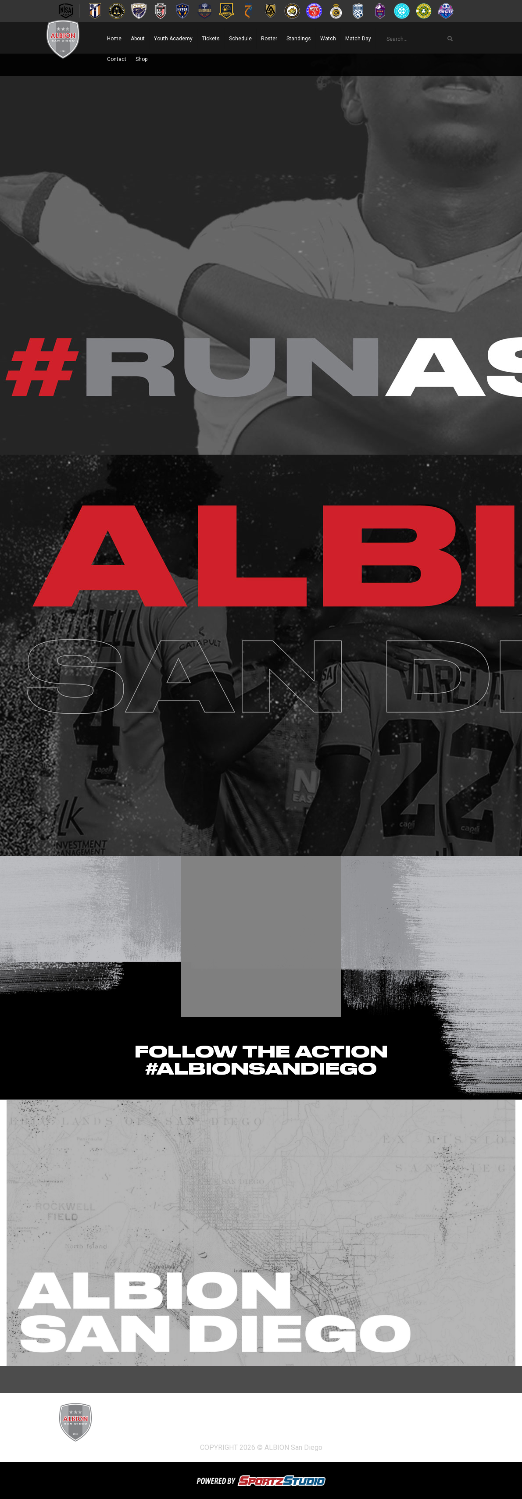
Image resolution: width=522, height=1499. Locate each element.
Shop (141, 59)
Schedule (240, 39)
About (138, 39)
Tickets (211, 39)
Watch (328, 39)
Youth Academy (173, 39)
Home (114, 39)
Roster (269, 39)
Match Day (358, 39)
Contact (116, 59)
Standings (298, 39)
